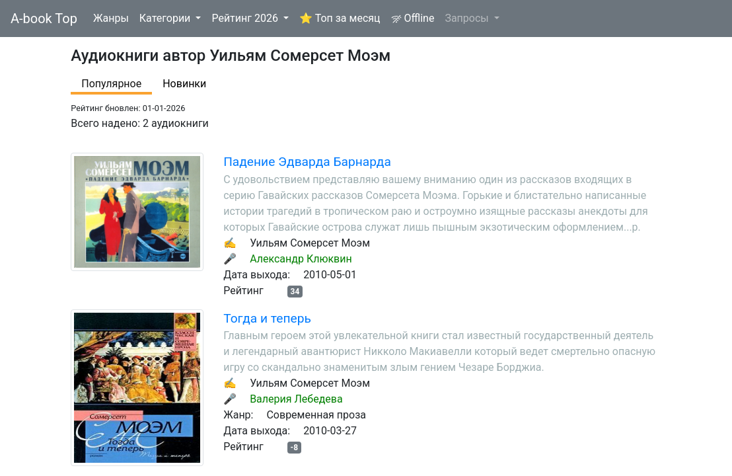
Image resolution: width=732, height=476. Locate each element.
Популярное (111, 83)
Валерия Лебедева (296, 399)
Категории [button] (166, 18)
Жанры (111, 18)
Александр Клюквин (301, 259)
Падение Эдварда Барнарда (307, 161)
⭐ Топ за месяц (340, 18)
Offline (413, 18)
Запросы (468, 18)
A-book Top (44, 18)
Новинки (184, 83)
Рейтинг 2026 (246, 18)
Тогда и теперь (267, 318)
